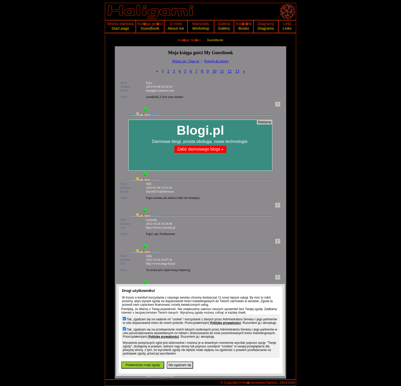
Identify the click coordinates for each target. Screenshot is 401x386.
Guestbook (150, 28)
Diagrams (266, 28)
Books (243, 28)
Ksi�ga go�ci (150, 23)
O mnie (176, 23)
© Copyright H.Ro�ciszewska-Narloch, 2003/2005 (257, 382)
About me (176, 28)
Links (287, 28)
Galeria (224, 23)
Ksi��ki (244, 23)
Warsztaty (200, 23)
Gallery (224, 28)
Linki (287, 23)
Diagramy (266, 23)
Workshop (200, 28)
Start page (120, 28)
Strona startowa (120, 23)
